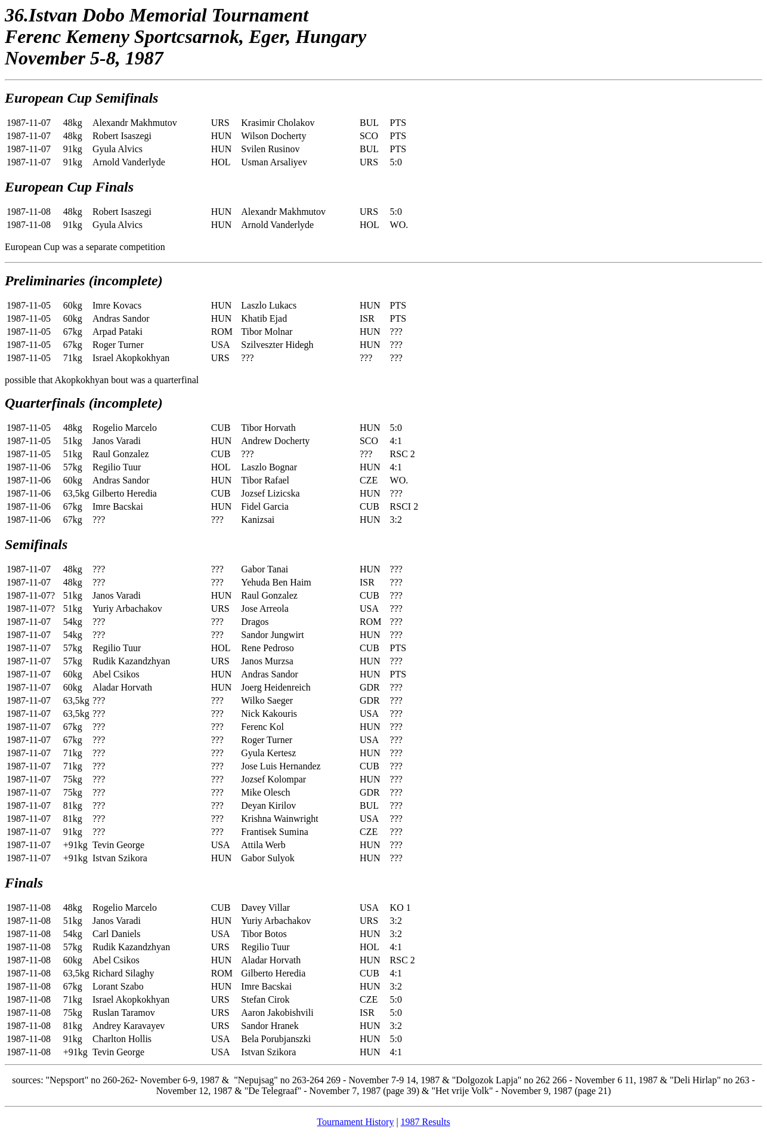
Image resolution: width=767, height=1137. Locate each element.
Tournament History (355, 1122)
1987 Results (425, 1122)
